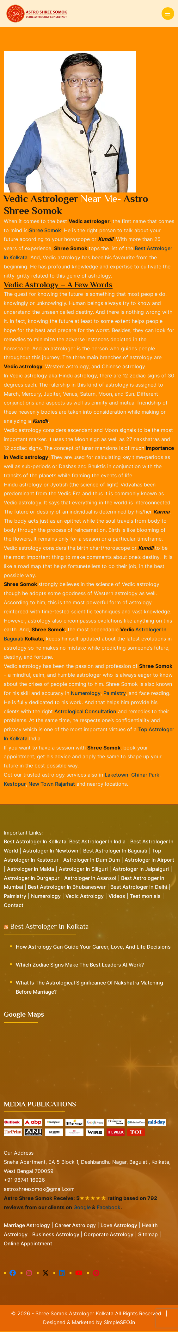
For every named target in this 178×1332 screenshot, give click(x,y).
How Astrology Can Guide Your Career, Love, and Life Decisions (93, 947)
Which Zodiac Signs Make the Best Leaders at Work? (80, 965)
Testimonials (145, 896)
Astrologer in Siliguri (83, 869)
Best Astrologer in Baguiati (115, 851)
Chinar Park (145, 775)
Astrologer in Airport (149, 860)
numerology (86, 694)
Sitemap (148, 1235)
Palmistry (15, 896)
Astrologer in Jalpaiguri (141, 869)
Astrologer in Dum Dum (91, 860)
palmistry (114, 694)
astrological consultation (85, 712)
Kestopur (15, 784)
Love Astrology (119, 1226)
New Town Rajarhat (51, 784)
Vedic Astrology (84, 896)
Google (82, 1208)
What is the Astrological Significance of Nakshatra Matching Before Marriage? (89, 988)
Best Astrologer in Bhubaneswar (67, 888)
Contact (13, 906)
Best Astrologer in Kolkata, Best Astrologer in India (65, 842)
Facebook (108, 1208)
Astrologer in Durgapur (31, 879)
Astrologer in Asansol (90, 879)
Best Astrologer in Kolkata (49, 927)
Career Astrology (75, 1226)
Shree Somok (45, 230)
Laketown (116, 775)
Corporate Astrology (108, 1235)
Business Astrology (56, 1235)
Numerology (46, 896)
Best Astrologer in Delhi (138, 888)
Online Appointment (28, 1244)
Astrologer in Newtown (50, 851)
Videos (116, 896)
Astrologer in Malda (30, 869)
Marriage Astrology (27, 1226)
